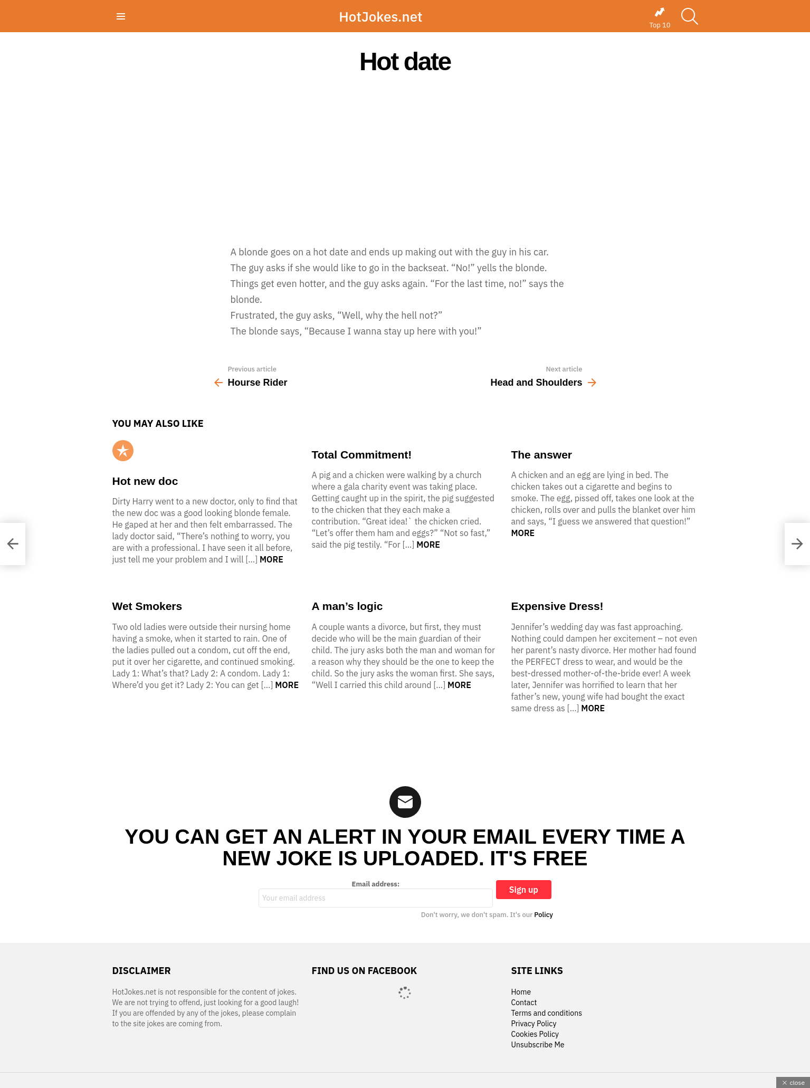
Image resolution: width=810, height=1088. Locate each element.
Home (521, 992)
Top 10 (659, 18)
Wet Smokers (147, 606)
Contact (524, 1002)
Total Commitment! (361, 454)
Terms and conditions (546, 1013)
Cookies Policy (534, 1034)
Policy (543, 914)
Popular (123, 450)
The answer (541, 454)
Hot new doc (145, 481)
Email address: (376, 894)
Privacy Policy (533, 1023)
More (271, 559)
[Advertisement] (405, 159)
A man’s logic (347, 606)
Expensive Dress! (557, 606)
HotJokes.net (380, 16)
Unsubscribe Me (537, 1045)
